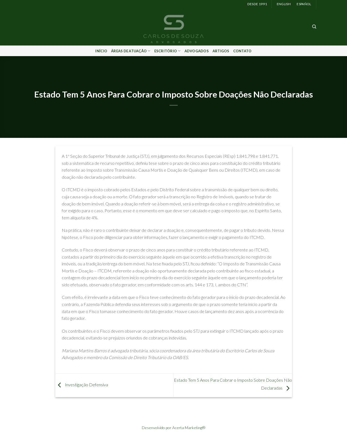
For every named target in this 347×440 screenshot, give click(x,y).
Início (101, 51)
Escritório (167, 50)
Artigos (221, 51)
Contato (242, 51)
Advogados (197, 51)
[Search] (314, 27)
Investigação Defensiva (81, 384)
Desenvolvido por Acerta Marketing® (173, 427)
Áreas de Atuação (131, 50)
